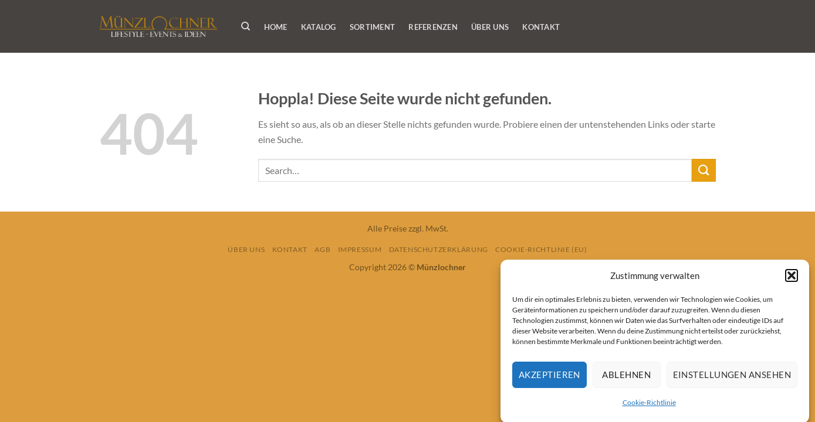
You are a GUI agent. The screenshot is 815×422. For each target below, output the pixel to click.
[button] (791, 278)
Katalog (318, 27)
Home (276, 27)
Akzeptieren (549, 377)
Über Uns (490, 27)
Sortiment (372, 27)
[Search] (246, 26)
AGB (322, 249)
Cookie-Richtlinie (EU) (541, 249)
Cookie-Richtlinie (649, 404)
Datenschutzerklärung (438, 249)
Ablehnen (626, 377)
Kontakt (541, 27)
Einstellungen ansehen (732, 377)
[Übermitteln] (703, 170)
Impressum (360, 249)
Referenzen (433, 27)
